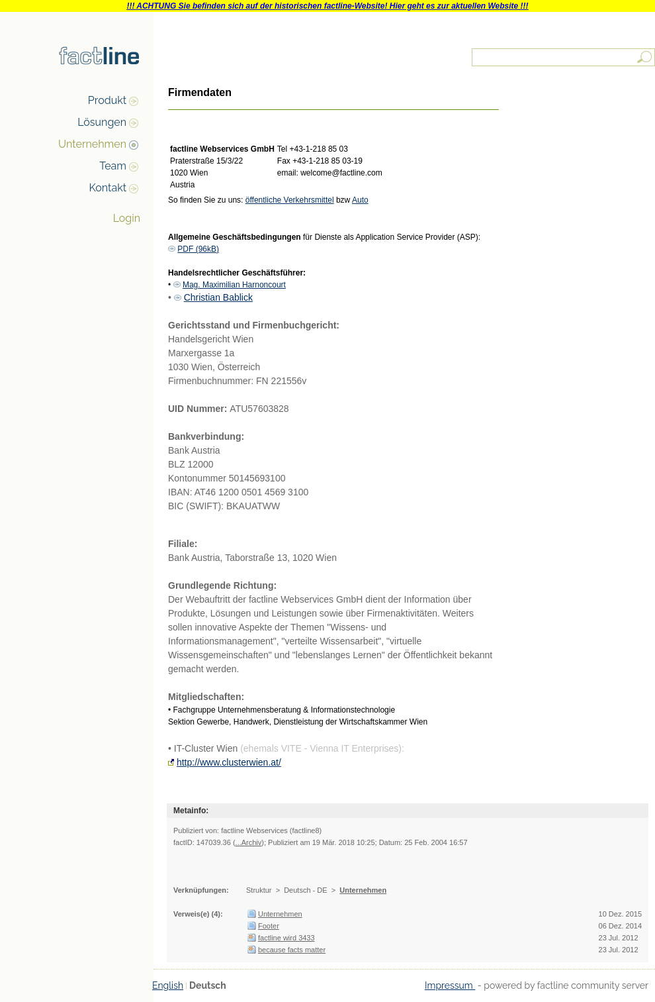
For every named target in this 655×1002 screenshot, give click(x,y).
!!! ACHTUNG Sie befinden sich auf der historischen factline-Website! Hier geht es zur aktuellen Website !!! (327, 6)
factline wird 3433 (286, 938)
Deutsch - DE (305, 890)
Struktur (259, 890)
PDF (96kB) (198, 249)
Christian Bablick (218, 297)
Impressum (450, 985)
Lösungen (101, 122)
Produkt (107, 100)
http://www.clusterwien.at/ (229, 762)
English (167, 985)
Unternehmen (92, 144)
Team (112, 166)
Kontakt (107, 187)
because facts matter (292, 950)
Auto (360, 200)
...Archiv (249, 842)
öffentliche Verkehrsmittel (289, 200)
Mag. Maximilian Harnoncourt (234, 284)
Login (126, 218)
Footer (268, 926)
